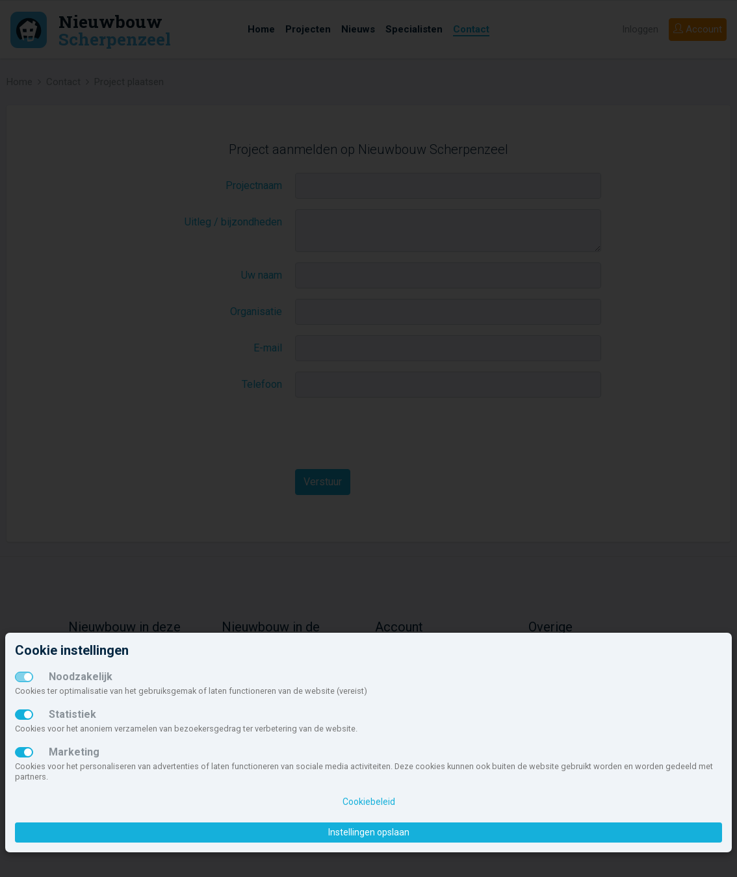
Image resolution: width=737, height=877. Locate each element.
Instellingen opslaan (368, 832)
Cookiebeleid (369, 801)
